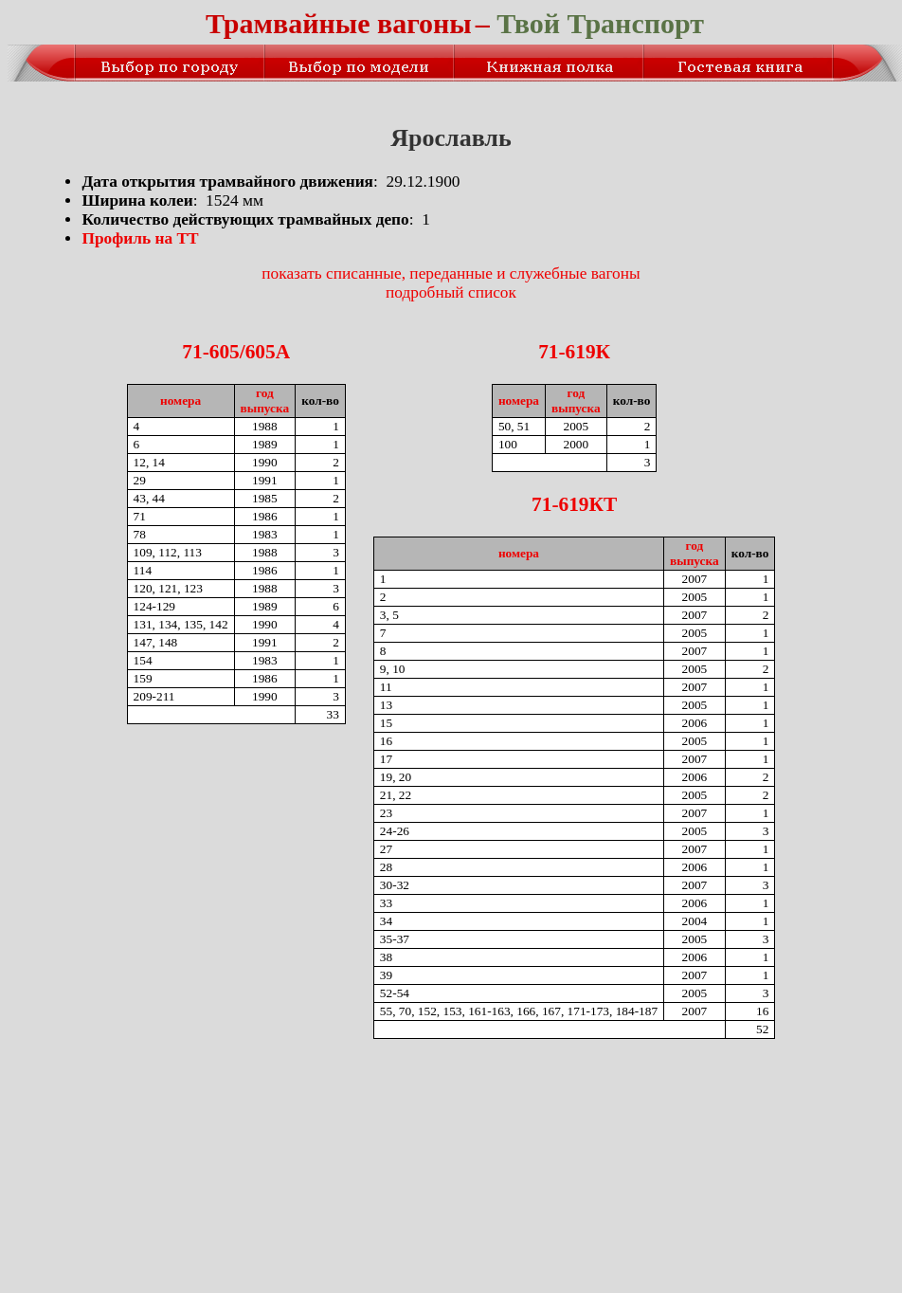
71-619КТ (574, 504)
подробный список (451, 292)
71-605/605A (236, 351)
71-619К (574, 351)
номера (180, 400)
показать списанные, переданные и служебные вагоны (451, 273)
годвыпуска (265, 400)
